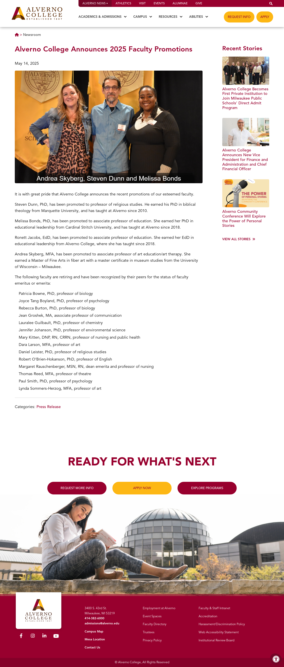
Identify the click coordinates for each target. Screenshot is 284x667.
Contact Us (92, 647)
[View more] (238, 240)
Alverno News (95, 3)
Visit (142, 3)
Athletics (123, 3)
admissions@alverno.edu (102, 623)
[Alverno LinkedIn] (44, 636)
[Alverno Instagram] (32, 636)
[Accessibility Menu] (276, 659)
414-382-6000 (94, 618)
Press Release (48, 406)
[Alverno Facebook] (21, 636)
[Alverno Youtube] (56, 636)
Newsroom (32, 35)
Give (198, 3)
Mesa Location (95, 639)
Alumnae (180, 3)
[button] (271, 3)
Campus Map (94, 631)
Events (159, 3)
